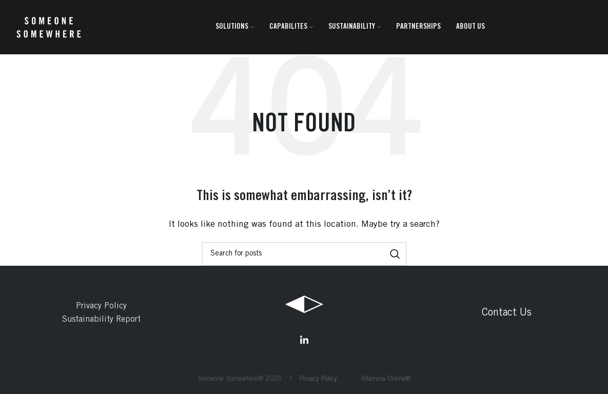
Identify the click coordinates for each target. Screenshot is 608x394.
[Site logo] (49, 27)
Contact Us (507, 313)
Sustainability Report (101, 320)
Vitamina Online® (382, 379)
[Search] (304, 254)
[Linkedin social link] (304, 340)
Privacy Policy (101, 306)
